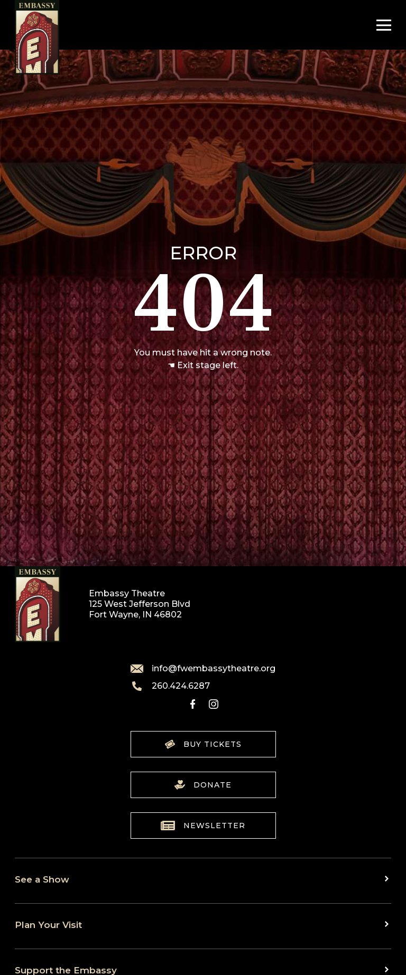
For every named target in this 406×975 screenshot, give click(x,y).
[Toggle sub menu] (388, 878)
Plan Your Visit (48, 925)
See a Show (42, 879)
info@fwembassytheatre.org (203, 668)
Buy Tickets (203, 744)
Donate (203, 785)
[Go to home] (37, 37)
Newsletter (203, 825)
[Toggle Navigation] (381, 25)
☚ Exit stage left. (203, 365)
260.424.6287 (170, 686)
